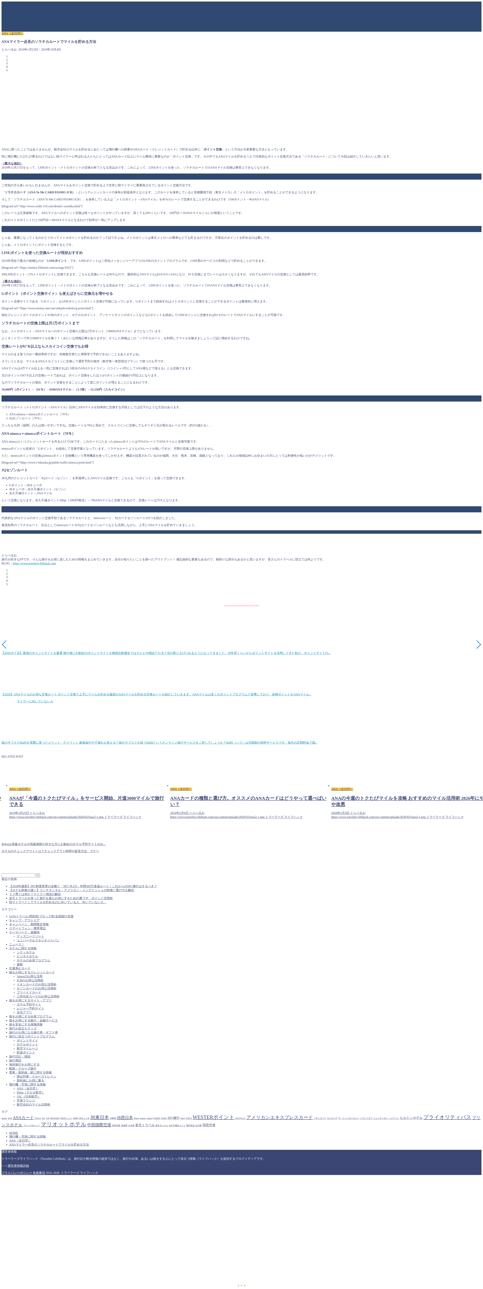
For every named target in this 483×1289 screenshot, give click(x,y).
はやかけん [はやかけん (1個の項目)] (240, 1118)
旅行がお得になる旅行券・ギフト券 (33, 1032)
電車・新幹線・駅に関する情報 (30, 1072)
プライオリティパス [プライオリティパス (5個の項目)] (447, 1117)
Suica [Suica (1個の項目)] (182, 1118)
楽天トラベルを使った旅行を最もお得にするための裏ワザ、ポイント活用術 (61, 898)
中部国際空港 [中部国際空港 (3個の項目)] (99, 1125)
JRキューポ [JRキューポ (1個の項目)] (84, 1118)
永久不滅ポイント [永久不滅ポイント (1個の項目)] (177, 1125)
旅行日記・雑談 (19, 1056)
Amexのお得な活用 (29, 976)
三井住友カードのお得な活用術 (38, 996)
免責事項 (39, 1172)
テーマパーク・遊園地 (24, 932)
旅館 (20, 964)
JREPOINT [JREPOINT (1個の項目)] (55, 1118)
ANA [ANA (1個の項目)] (10, 1118)
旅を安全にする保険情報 (26, 1024)
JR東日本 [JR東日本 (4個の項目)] (99, 1117)
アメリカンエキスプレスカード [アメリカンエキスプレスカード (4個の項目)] (279, 1117)
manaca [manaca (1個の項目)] (143, 1118)
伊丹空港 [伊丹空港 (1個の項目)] (116, 1125)
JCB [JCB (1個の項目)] (47, 1118)
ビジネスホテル (27, 956)
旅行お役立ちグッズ (23, 1028)
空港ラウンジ (26, 1100)
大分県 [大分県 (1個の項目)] (131, 1125)
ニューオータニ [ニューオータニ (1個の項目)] (380, 1118)
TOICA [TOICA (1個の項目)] (189, 1118)
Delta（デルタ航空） (31, 1092)
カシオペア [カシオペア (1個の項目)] (332, 1118)
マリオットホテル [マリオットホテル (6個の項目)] (63, 1124)
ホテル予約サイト (29, 1004)
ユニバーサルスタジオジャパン (38, 940)
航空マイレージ (27, 1048)
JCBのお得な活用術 (30, 980)
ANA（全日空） (12, 33)
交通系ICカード (19, 968)
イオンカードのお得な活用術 (36, 984)
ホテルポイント (27, 1044)
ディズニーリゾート (30, 936)
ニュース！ (16, 944)
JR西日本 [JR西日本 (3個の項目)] (125, 1117)
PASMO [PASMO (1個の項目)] (157, 1118)
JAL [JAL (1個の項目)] (43, 1118)
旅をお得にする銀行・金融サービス (33, 1020)
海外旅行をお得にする (24, 1064)
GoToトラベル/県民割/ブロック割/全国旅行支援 (41, 916)
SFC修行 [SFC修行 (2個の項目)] (174, 1118)
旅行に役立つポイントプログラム (32, 1036)
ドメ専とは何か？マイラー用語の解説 (35, 894)
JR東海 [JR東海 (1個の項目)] (113, 1118)
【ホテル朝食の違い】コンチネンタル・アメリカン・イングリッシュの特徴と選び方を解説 (71, 890)
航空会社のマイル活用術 (33, 1104)
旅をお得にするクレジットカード (32, 972)
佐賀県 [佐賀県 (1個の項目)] (124, 1125)
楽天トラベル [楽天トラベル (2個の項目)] (145, 1125)
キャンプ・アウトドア (24, 920)
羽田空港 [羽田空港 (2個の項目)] (208, 1125)
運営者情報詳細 (18, 1165)
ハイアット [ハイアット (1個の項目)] (394, 1118)
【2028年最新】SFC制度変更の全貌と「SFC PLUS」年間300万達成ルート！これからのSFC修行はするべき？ (83, 886)
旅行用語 (15, 1060)
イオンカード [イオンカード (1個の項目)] (320, 1118)
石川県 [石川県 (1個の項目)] (198, 1125)
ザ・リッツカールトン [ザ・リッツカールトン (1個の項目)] (348, 1118)
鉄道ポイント (26, 1052)
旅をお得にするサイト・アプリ (30, 1000)
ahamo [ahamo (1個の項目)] (4, 1118)
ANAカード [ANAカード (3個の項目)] (23, 1117)
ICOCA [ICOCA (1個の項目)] (38, 1118)
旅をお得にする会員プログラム (30, 1016)
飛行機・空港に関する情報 (27, 1084)
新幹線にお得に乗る (30, 1080)
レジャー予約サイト (30, 1008)
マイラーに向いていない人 (35, 701)
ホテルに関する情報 (23, 948)
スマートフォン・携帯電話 (27, 928)
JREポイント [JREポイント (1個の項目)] (66, 1118)
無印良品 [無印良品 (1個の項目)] (190, 1125)
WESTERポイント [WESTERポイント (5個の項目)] (213, 1117)
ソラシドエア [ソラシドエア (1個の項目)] (366, 1118)
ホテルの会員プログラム (33, 960)
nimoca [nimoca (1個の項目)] (150, 1118)
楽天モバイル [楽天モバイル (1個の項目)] (161, 1125)
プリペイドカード (29, 992)
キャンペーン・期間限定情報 (29, 924)
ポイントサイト (27, 1040)
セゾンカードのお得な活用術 (36, 988)
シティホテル (26, 952)
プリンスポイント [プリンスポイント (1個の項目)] (31, 1125)
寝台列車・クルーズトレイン (36, 1076)
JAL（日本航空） (28, 1096)
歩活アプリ (24, 1012)
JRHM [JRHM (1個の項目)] (75, 1118)
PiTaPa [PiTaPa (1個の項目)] (164, 1118)
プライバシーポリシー (17, 1172)
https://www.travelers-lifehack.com (34, 563)
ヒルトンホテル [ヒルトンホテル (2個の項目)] (411, 1118)
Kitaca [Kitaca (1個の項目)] (136, 1118)
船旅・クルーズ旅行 (23, 1068)
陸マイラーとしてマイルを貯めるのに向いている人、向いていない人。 (58, 902)
